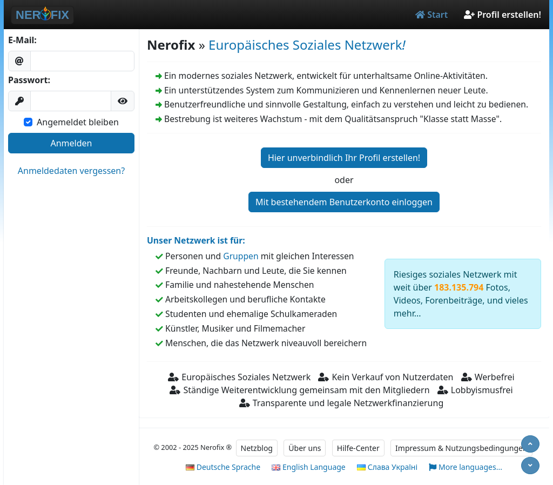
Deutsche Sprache (223, 467)
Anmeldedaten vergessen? (71, 171)
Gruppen (240, 256)
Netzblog (257, 448)
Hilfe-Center (358, 448)
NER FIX (42, 14)
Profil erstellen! (502, 15)
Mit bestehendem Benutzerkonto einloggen (344, 202)
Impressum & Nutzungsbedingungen (461, 448)
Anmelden (71, 143)
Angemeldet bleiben (78, 122)
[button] (122, 101)
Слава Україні (387, 467)
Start (431, 15)
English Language (308, 467)
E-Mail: (22, 40)
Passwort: (29, 80)
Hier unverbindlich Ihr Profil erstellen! (344, 158)
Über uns (304, 448)
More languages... (465, 467)
